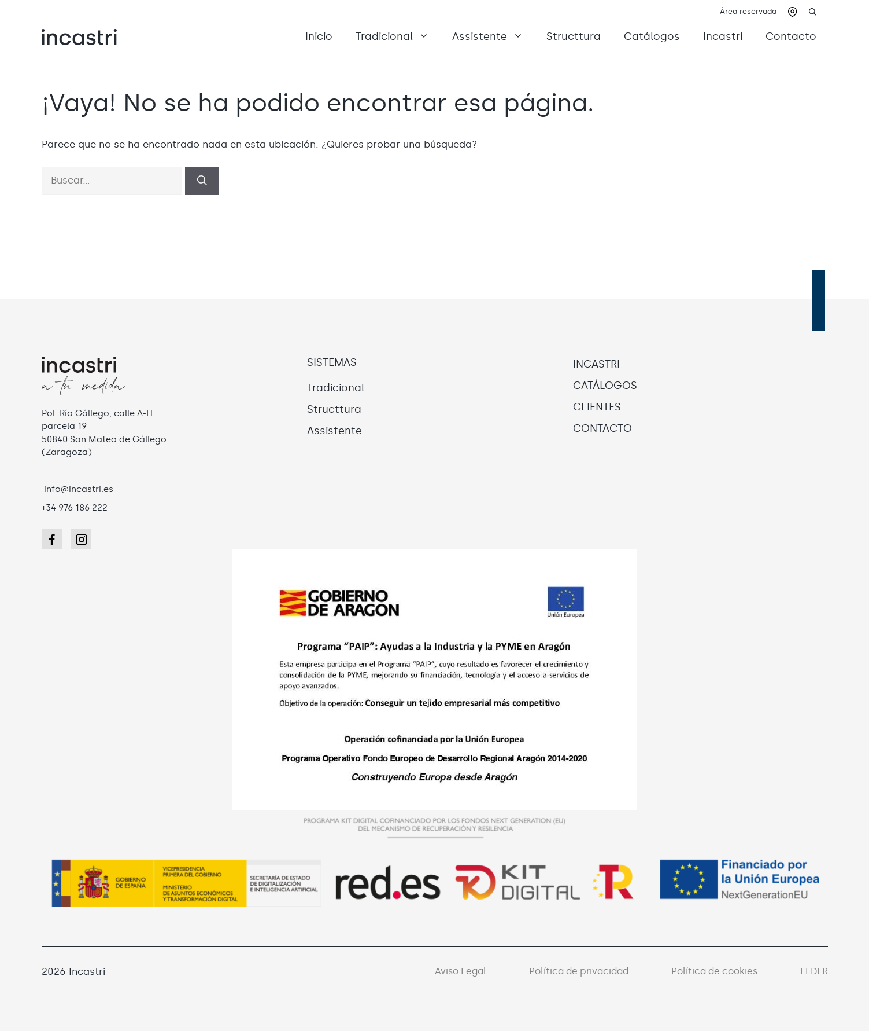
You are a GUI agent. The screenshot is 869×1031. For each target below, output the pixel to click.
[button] (812, 13)
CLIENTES (597, 407)
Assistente (493, 36)
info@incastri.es (77, 489)
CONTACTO (602, 428)
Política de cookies (714, 971)
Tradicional (398, 36)
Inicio (318, 36)
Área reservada (748, 11)
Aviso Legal (460, 971)
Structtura (573, 36)
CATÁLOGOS (605, 385)
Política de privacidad (578, 971)
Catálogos (652, 36)
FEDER (814, 971)
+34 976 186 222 (75, 507)
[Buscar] (202, 181)
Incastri (722, 36)
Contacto (791, 36)
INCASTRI (596, 364)
